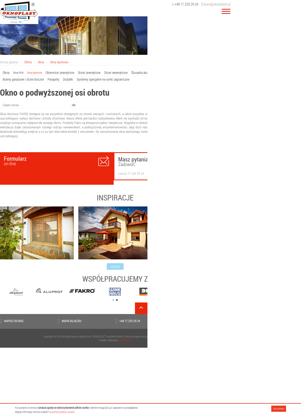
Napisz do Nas (14, 321)
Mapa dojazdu (71, 321)
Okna (41, 62)
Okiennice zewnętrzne (60, 72)
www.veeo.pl (124, 340)
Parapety (53, 79)
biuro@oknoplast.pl (215, 4)
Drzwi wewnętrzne (116, 72)
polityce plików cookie (63, 412)
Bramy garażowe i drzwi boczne (23, 79)
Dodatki (68, 79)
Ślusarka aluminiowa (145, 72)
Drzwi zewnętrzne (89, 72)
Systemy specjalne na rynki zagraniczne (103, 79)
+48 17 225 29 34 (129, 321)
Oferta (28, 62)
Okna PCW (18, 72)
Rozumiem (278, 408)
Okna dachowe (59, 62)
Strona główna (9, 62)
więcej (115, 266)
